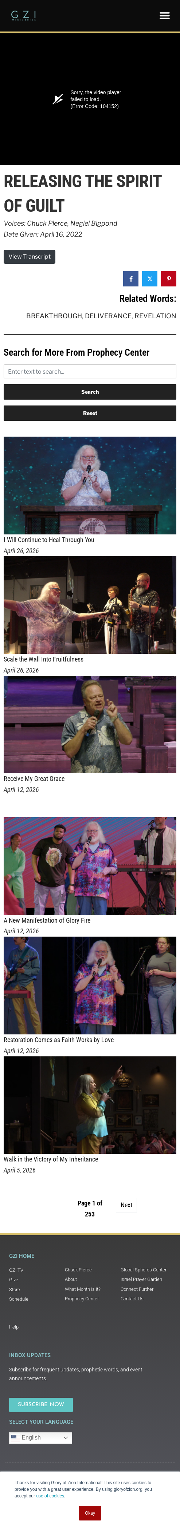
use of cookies (50, 1495)
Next (126, 1205)
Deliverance (108, 316)
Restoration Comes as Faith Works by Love (59, 1040)
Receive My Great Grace (34, 778)
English (26, 1438)
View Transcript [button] (29, 256)
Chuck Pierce (47, 223)
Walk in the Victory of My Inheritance (51, 1159)
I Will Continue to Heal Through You (49, 540)
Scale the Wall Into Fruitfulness (43, 659)
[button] (164, 15)
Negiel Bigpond (93, 223)
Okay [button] (90, 1513)
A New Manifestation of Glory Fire (47, 920)
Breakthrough (54, 316)
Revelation (155, 316)
